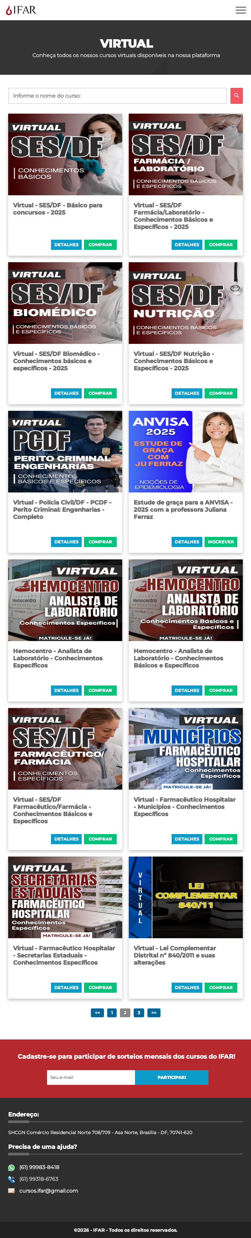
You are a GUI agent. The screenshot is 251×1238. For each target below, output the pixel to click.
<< (97, 1012)
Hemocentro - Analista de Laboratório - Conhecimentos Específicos (58, 658)
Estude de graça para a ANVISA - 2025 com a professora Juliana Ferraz (183, 510)
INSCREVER (221, 541)
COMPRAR (100, 244)
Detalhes (66, 244)
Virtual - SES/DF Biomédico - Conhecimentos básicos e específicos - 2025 (56, 361)
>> (154, 1012)
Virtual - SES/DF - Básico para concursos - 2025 (57, 209)
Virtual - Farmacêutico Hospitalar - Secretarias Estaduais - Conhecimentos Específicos (64, 955)
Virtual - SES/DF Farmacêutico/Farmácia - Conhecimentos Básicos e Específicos (52, 810)
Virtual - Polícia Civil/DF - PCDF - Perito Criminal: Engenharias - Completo (62, 510)
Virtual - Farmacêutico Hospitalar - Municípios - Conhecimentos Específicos (185, 807)
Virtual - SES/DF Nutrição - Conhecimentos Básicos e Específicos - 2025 (174, 361)
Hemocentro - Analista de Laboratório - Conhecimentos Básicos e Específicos (178, 658)
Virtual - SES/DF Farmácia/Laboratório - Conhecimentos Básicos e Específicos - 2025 (173, 216)
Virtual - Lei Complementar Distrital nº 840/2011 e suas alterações (175, 955)
